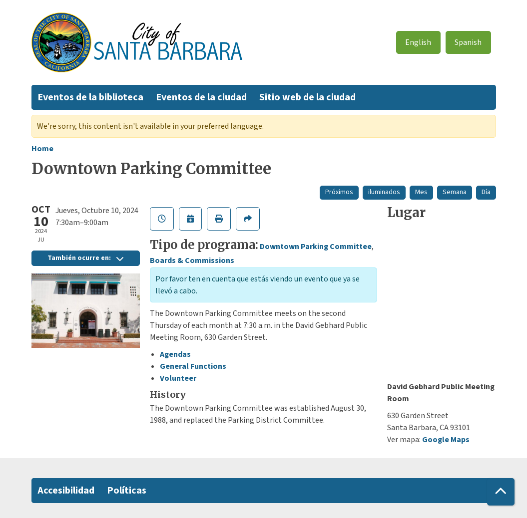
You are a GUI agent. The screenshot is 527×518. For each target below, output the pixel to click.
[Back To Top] (501, 492)
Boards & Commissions (192, 260)
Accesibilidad (65, 491)
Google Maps (446, 439)
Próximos (339, 192)
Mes (421, 192)
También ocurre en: (85, 258)
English (418, 42)
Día (486, 192)
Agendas (175, 354)
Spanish (468, 42)
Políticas (126, 491)
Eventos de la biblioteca (90, 97)
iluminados (384, 192)
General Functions (193, 366)
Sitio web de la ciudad (307, 97)
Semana (455, 192)
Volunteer (178, 378)
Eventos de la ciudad (201, 97)
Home (42, 148)
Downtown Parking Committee (316, 246)
